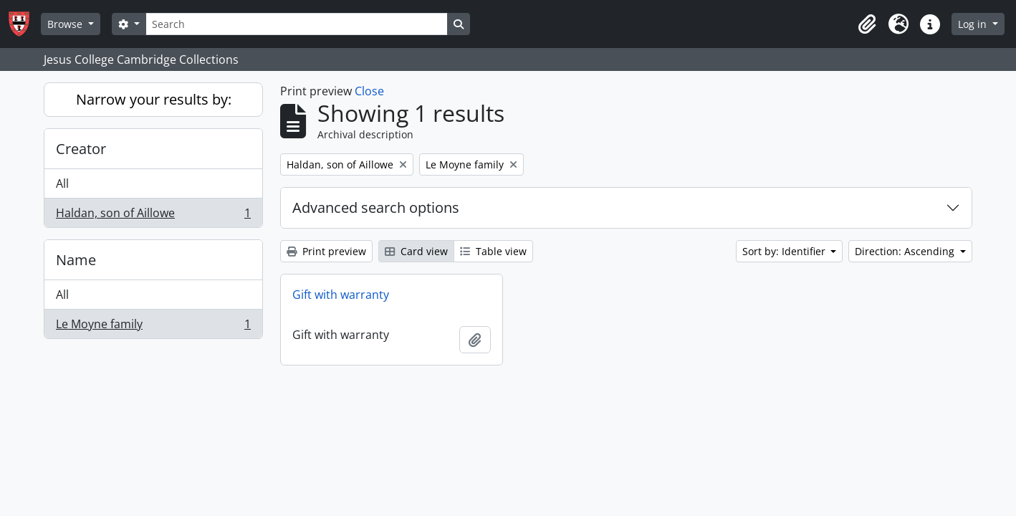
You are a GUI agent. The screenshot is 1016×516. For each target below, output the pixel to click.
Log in (973, 24)
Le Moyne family (153, 326)
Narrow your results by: (153, 99)
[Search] (296, 24)
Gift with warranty (340, 294)
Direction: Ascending (906, 251)
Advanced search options (375, 207)
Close (369, 91)
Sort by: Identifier (785, 251)
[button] (867, 24)
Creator (81, 148)
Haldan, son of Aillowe (153, 215)
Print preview (326, 251)
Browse (66, 24)
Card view (416, 251)
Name (76, 259)
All (62, 183)
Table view (493, 251)
